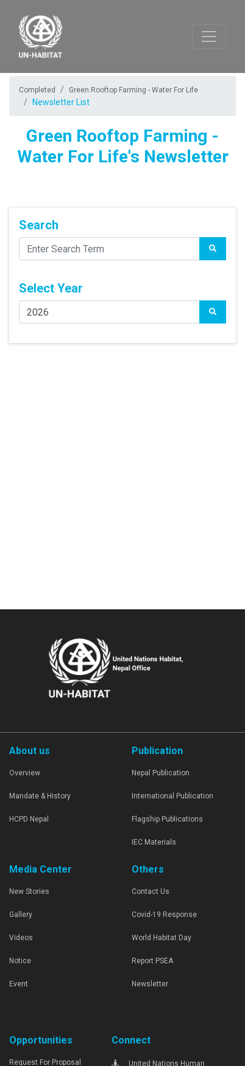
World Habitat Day (161, 937)
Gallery (20, 914)
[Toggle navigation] (209, 36)
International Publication (172, 796)
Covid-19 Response (164, 914)
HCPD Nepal (29, 819)
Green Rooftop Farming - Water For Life (133, 90)
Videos (21, 937)
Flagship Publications (167, 819)
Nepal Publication (161, 773)
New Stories (29, 891)
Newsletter (150, 984)
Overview (24, 773)
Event (18, 984)
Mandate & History (40, 796)
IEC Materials (154, 842)
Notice (20, 961)
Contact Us (150, 891)
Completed (37, 90)
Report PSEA (152, 961)
